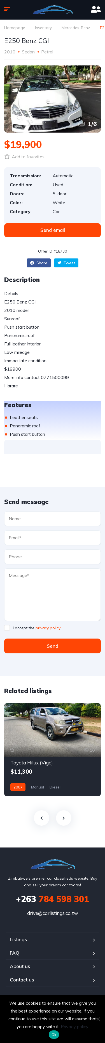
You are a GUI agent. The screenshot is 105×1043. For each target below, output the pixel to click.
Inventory (43, 27)
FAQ (14, 953)
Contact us (22, 980)
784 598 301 (52, 899)
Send (52, 646)
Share (38, 262)
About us (20, 966)
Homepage (14, 27)
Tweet (66, 262)
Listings (18, 939)
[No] (98, 1019)
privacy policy (48, 627)
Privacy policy (74, 1026)
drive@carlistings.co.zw (52, 913)
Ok (54, 1034)
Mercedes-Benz (76, 27)
